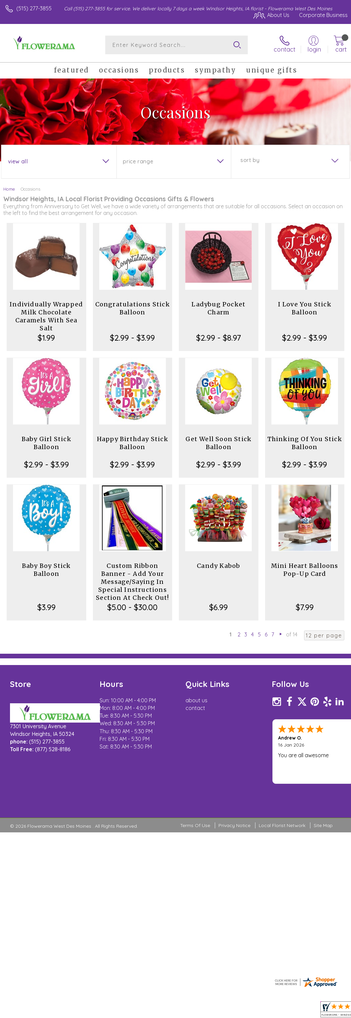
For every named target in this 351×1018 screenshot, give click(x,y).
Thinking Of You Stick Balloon (304, 443)
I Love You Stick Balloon (304, 308)
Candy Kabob (218, 566)
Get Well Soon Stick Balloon (218, 443)
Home (9, 189)
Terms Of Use (195, 825)
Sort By (249, 160)
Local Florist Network (282, 825)
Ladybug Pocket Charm (218, 308)
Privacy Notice (234, 825)
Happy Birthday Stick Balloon (132, 443)
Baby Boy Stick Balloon (46, 570)
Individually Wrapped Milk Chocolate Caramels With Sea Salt (46, 316)
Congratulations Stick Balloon (132, 308)
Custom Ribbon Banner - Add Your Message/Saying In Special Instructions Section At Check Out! (132, 581)
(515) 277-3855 (34, 8)
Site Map (323, 825)
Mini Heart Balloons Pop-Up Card (304, 570)
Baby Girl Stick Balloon (46, 443)
